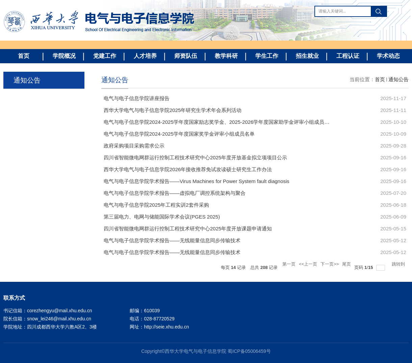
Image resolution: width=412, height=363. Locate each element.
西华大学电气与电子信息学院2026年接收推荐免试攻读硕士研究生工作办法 (188, 169)
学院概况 (64, 56)
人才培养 (145, 56)
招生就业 (307, 56)
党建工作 (104, 56)
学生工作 (266, 56)
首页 (23, 56)
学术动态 (388, 56)
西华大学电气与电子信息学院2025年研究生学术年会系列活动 (172, 110)
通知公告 (398, 79)
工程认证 (347, 56)
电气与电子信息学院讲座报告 (137, 98)
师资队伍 (185, 56)
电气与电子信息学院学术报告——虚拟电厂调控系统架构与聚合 (175, 193)
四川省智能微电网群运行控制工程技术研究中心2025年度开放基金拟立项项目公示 (195, 157)
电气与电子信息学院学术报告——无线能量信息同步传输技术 (172, 240)
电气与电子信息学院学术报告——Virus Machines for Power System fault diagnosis (196, 181)
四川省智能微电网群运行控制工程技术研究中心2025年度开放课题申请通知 (188, 228)
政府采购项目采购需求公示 (134, 146)
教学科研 (226, 56)
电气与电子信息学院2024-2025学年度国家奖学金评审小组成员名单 (179, 134)
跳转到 (399, 264)
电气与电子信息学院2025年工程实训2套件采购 (156, 205)
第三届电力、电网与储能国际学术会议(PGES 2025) (162, 217)
